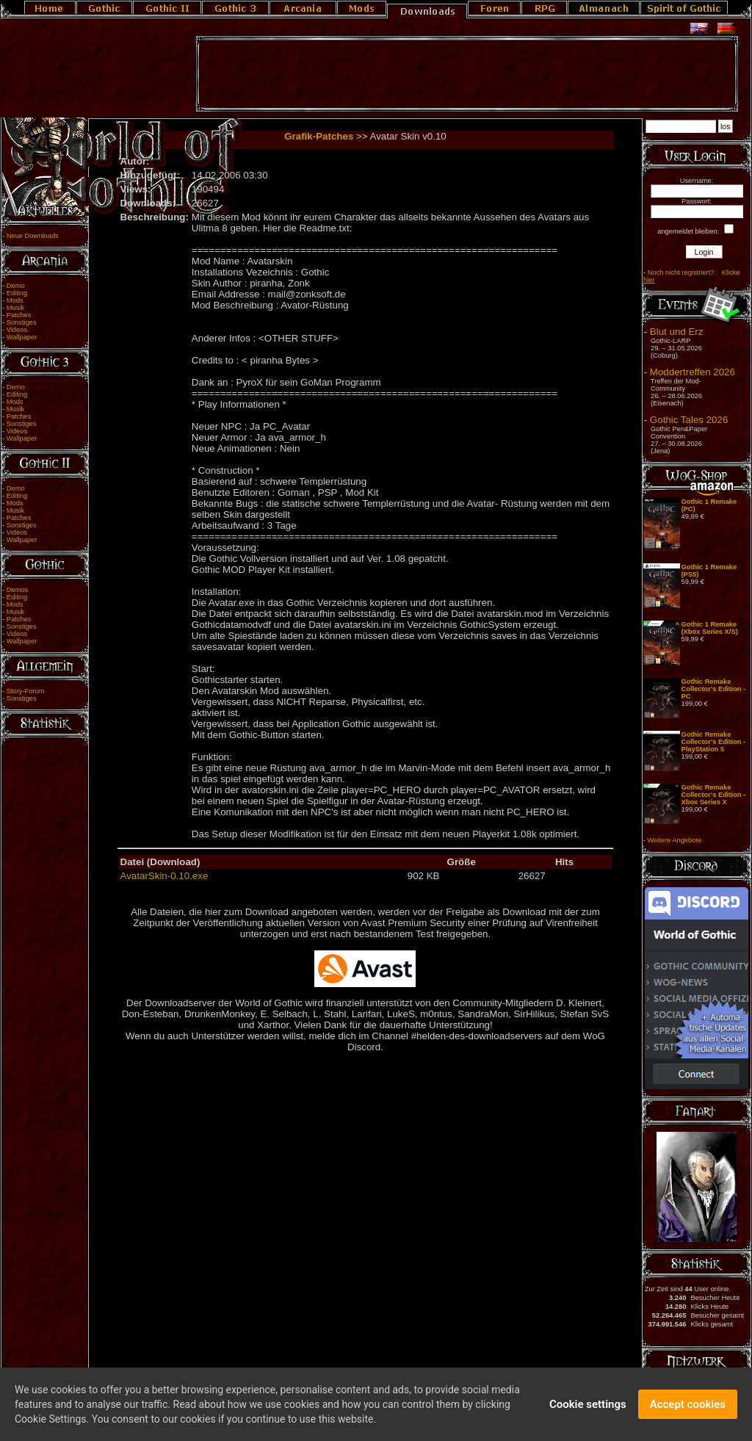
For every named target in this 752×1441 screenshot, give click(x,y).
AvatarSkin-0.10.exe (164, 875)
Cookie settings (587, 1404)
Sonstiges (22, 322)
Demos (18, 589)
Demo (16, 285)
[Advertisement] (467, 74)
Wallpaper (22, 337)
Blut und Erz (677, 331)
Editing (17, 293)
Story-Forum (26, 691)
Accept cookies (688, 1404)
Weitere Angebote (674, 840)
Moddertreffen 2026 (692, 372)
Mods (15, 300)
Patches (19, 315)
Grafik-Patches (318, 136)
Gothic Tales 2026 (689, 419)
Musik (15, 307)
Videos (17, 329)
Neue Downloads (33, 235)
